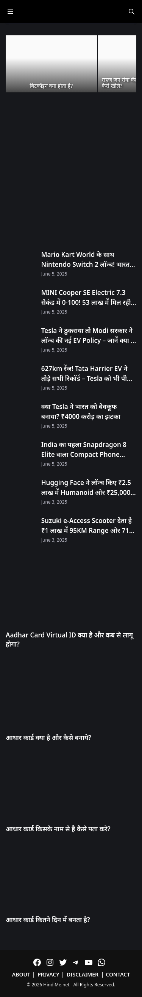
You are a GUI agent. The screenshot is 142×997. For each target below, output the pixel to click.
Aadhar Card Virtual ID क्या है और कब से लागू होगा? (69, 639)
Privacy (48, 974)
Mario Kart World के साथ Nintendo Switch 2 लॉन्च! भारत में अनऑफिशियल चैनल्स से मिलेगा (88, 259)
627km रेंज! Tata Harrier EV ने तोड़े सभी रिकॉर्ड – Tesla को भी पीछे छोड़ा (86, 373)
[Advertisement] (71, 172)
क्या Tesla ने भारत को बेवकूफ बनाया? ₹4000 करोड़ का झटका (80, 411)
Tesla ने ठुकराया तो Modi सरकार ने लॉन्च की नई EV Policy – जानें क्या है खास (87, 335)
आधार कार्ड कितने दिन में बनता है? (48, 919)
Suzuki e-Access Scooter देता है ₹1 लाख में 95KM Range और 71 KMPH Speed (86, 525)
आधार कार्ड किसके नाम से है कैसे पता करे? (58, 828)
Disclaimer (82, 974)
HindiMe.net (56, 984)
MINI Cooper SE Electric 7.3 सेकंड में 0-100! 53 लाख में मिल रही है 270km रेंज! (88, 297)
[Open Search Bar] (131, 11)
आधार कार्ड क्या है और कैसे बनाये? (48, 737)
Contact (118, 974)
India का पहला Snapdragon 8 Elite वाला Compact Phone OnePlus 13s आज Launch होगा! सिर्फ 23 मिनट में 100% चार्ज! (86, 449)
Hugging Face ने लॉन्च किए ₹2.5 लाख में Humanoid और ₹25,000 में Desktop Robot (88, 487)
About (21, 974)
